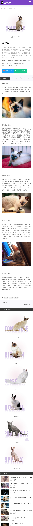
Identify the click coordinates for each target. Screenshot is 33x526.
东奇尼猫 (5, 302)
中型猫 (6, 297)
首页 (2, 8)
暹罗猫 (3, 83)
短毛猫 (13, 8)
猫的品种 (7, 8)
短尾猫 (11, 297)
